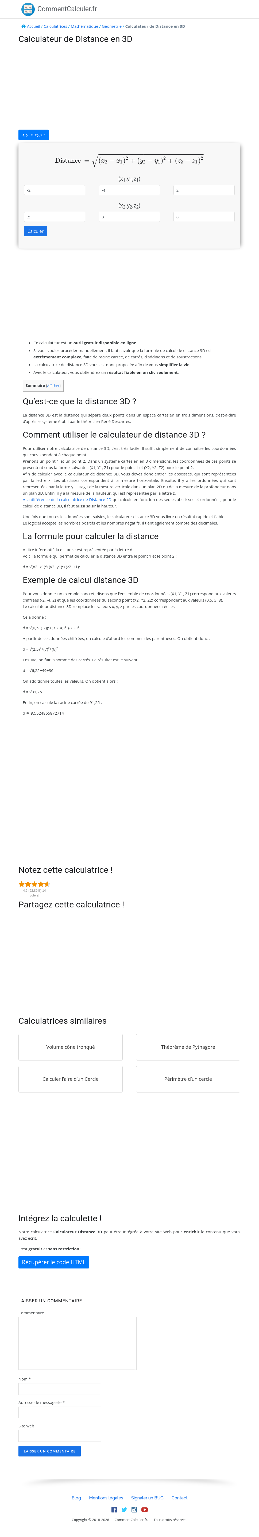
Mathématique (84, 26)
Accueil (33, 26)
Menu (104, 6)
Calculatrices (55, 26)
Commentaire (31, 1312)
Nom (24, 1379)
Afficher (53, 385)
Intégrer (33, 135)
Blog (76, 1497)
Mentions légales (106, 1497)
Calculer (36, 231)
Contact (180, 1497)
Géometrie (112, 26)
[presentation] (129, 161)
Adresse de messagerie (41, 1402)
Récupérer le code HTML (54, 1262)
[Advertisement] (129, 87)
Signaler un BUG (147, 1497)
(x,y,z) (129, 179)
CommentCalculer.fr (59, 9)
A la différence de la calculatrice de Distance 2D (67, 499)
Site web (26, 1425)
